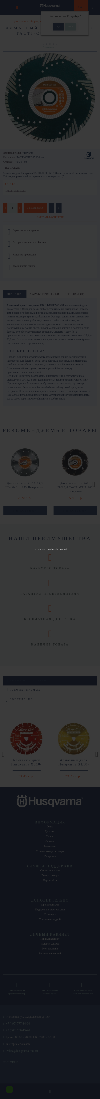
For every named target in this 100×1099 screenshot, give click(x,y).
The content (38, 549)
